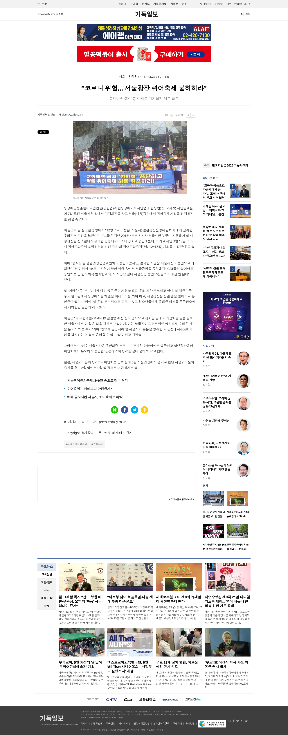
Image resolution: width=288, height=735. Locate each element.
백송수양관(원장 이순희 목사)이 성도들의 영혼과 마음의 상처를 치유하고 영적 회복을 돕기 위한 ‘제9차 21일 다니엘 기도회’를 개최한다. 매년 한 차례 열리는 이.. (227, 617)
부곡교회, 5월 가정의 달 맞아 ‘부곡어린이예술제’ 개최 (80, 664)
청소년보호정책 (161, 723)
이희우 (206, 366)
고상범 (206, 411)
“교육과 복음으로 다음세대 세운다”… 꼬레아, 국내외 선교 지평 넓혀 (214, 192)
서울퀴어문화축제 (77, 444)
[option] (215, 505)
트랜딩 (122, 4)
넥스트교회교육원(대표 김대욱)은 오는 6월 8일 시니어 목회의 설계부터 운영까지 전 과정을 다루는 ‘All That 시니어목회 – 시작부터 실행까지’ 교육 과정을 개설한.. (129, 682)
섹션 (42, 4)
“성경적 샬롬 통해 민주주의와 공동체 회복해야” (214, 272)
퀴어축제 (98, 444)
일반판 (220, 3)
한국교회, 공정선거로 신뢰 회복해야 (216, 445)
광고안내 (97, 723)
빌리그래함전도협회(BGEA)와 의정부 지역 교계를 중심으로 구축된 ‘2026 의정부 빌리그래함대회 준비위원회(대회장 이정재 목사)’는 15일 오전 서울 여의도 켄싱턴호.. (130, 613)
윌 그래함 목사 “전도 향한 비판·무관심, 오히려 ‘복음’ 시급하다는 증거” (80, 601)
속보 (206, 165)
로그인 (247, 3)
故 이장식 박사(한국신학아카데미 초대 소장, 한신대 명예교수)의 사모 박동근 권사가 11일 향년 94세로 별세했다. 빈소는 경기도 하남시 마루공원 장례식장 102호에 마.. (227, 680)
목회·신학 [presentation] (46, 598)
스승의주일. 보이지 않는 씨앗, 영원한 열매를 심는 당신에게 (217, 402)
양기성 (206, 384)
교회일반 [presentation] (46, 574)
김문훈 (174, 4)
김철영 (206, 451)
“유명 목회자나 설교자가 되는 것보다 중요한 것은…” (214, 252)
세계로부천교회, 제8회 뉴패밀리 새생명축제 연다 (178, 599)
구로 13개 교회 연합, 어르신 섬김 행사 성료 (177, 664)
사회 (122, 76)
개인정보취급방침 (140, 723)
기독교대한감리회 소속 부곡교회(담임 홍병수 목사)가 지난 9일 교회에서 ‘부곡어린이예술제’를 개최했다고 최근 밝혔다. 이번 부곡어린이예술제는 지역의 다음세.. (81, 678)
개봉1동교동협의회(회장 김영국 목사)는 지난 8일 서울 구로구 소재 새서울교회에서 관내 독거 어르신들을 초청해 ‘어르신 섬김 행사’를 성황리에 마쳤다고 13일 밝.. (179, 678)
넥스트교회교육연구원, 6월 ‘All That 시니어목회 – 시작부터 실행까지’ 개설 (129, 667)
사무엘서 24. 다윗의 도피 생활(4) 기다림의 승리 (217, 358)
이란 (184, 4)
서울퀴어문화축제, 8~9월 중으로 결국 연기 (97, 380)
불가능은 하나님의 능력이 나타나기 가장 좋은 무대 (218, 469)
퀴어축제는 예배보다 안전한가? (89, 389)
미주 (229, 3)
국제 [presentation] (46, 606)
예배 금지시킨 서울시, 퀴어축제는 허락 (94, 397)
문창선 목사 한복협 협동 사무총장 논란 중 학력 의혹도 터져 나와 (214, 233)
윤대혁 (134, 4)
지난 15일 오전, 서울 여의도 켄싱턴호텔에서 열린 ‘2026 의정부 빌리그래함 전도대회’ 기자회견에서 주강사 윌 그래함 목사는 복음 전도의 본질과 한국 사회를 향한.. (81, 617)
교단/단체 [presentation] (46, 582)
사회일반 (134, 76)
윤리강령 (190, 723)
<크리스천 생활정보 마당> (181, 499)
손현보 (146, 4)
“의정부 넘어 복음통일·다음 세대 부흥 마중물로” (130, 599)
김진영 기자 (54, 114)
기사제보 (123, 723)
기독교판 (207, 3)
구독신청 (238, 3)
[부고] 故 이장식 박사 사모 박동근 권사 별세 (226, 664)
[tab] (46, 574)
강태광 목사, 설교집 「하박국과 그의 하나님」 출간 (214, 210)
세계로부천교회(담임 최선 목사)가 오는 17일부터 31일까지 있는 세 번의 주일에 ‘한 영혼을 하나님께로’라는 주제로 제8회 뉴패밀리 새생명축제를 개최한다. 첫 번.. (179, 613)
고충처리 (177, 723)
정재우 (206, 425)
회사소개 (85, 723)
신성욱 (206, 478)
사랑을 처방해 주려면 (216, 421)
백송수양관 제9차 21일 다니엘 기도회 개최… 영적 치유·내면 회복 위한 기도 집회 (227, 601)
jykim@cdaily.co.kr (72, 114)
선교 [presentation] (46, 590)
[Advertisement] (227, 136)
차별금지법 (160, 4)
